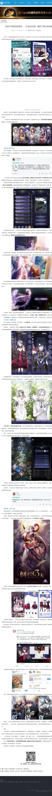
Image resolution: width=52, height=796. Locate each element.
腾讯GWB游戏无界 (11, 781)
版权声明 (33, 790)
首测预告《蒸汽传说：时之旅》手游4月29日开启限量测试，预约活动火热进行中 (21, 771)
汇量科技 (34, 781)
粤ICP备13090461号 (43, 790)
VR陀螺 (5, 781)
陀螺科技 (1, 781)
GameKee (30, 781)
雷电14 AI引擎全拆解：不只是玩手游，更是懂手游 (14, 768)
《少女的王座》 (38, 30)
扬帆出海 (21, 781)
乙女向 (33, 30)
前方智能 (38, 781)
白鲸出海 (25, 781)
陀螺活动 (17, 781)
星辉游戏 (30, 30)
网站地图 (37, 790)
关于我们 (29, 790)
